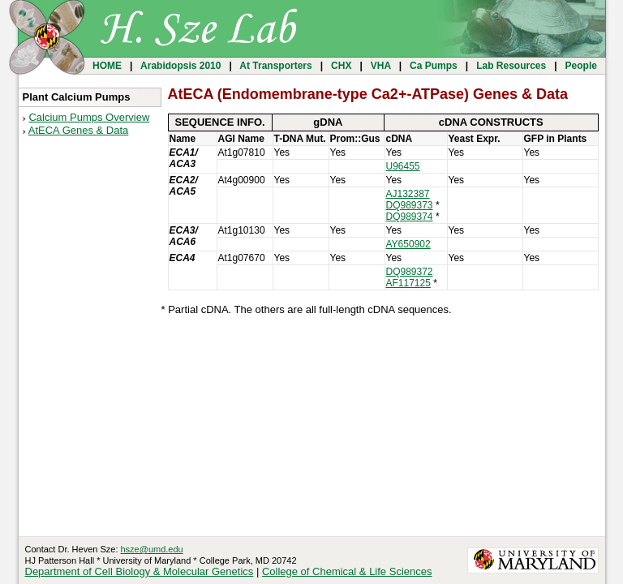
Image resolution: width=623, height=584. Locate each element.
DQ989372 (409, 271)
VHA (380, 65)
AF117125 (408, 283)
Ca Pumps (433, 65)
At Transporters (276, 65)
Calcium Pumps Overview (88, 117)
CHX (341, 65)
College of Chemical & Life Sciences (347, 571)
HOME (107, 65)
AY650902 (408, 244)
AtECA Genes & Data (78, 130)
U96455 (403, 166)
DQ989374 (409, 216)
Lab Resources (511, 65)
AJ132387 (408, 194)
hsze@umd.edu (152, 549)
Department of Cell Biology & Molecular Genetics (139, 571)
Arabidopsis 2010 (181, 65)
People (580, 65)
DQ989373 (409, 205)
